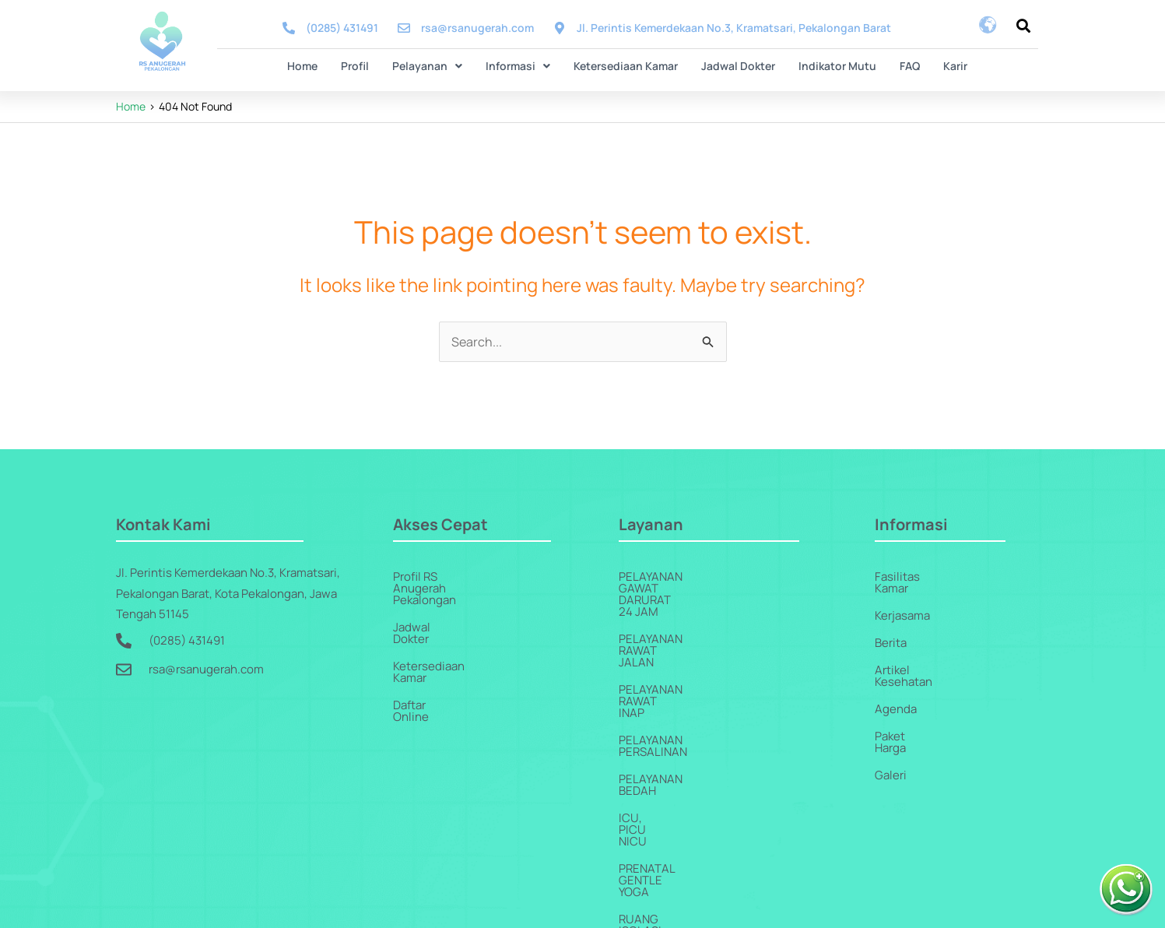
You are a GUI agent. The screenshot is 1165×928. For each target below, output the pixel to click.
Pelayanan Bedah (670, 685)
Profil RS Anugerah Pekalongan (475, 576)
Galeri (891, 740)
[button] (427, 66)
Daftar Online (428, 658)
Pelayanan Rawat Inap (685, 631)
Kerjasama (902, 604)
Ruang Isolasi (661, 767)
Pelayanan (427, 65)
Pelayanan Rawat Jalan (689, 604)
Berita (891, 631)
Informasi (518, 65)
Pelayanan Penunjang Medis (704, 794)
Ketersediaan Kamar (626, 65)
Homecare (651, 849)
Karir (955, 65)
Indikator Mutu (837, 65)
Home (302, 65)
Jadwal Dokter (738, 65)
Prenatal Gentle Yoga (686, 740)
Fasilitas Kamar (915, 576)
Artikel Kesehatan (922, 658)
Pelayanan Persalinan (686, 658)
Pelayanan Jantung (678, 822)
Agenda (896, 685)
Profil (355, 65)
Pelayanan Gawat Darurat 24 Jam (720, 576)
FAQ (910, 65)
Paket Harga (907, 713)
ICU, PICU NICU (660, 713)
